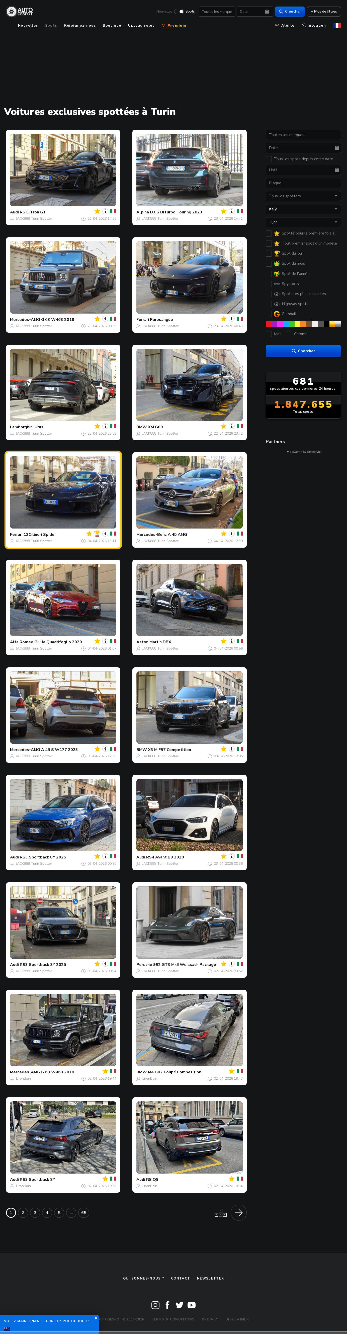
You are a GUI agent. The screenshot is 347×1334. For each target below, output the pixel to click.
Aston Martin (149, 642)
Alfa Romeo (21, 642)
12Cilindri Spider (40, 534)
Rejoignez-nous (80, 25)
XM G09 (155, 427)
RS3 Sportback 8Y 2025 (43, 857)
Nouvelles (164, 11)
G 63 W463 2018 (57, 319)
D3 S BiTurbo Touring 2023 (176, 212)
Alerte (284, 25)
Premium (173, 25)
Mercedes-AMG (25, 319)
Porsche (144, 964)
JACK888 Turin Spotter (34, 218)
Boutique (112, 25)
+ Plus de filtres (324, 11)
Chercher (290, 11)
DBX (167, 642)
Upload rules (141, 25)
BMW (141, 427)
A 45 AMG (177, 534)
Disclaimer (237, 1319)
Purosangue (161, 319)
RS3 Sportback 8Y (37, 1179)
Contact (180, 1278)
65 (83, 1212)
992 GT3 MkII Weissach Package (184, 964)
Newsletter (210, 1278)
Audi (14, 212)
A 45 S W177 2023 (59, 749)
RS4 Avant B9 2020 (165, 857)
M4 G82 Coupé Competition (174, 1072)
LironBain (23, 1078)
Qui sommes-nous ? (143, 1278)
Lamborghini (22, 427)
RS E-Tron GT (33, 212)
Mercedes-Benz (151, 534)
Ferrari (142, 319)
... (71, 1212)
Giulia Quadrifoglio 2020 (58, 642)
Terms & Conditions (173, 1319)
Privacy (210, 1319)
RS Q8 (152, 1179)
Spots (190, 11)
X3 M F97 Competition (169, 749)
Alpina (142, 212)
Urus (39, 427)
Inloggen (314, 25)
